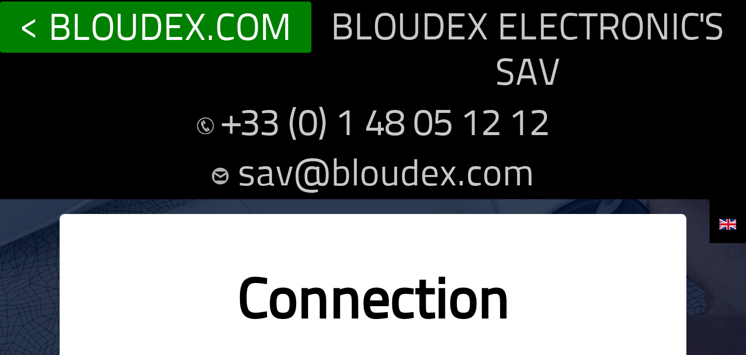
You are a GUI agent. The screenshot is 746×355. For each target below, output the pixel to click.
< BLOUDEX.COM (48, 9)
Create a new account (396, 304)
